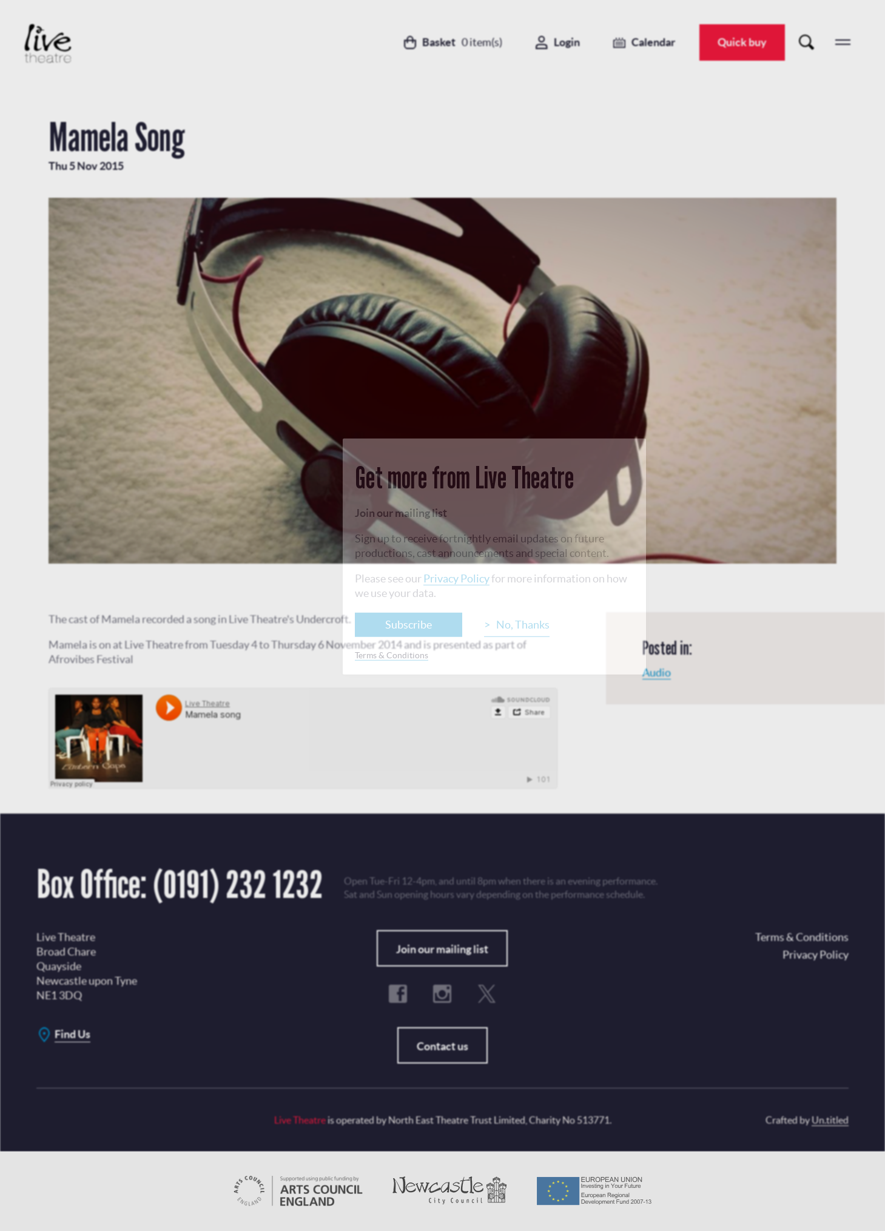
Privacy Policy (456, 578)
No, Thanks (523, 624)
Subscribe (408, 624)
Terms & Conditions (391, 655)
